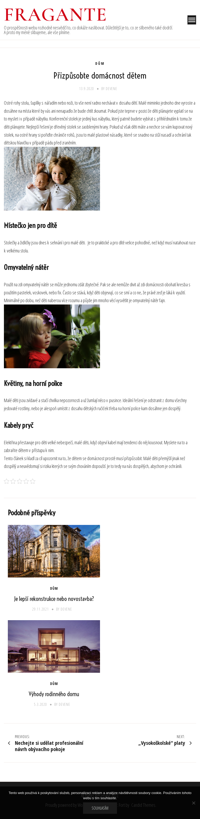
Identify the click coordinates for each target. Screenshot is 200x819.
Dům (100, 63)
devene (111, 88)
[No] (193, 802)
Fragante (55, 14)
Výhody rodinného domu (54, 694)
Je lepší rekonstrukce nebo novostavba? (54, 598)
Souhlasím (100, 808)
